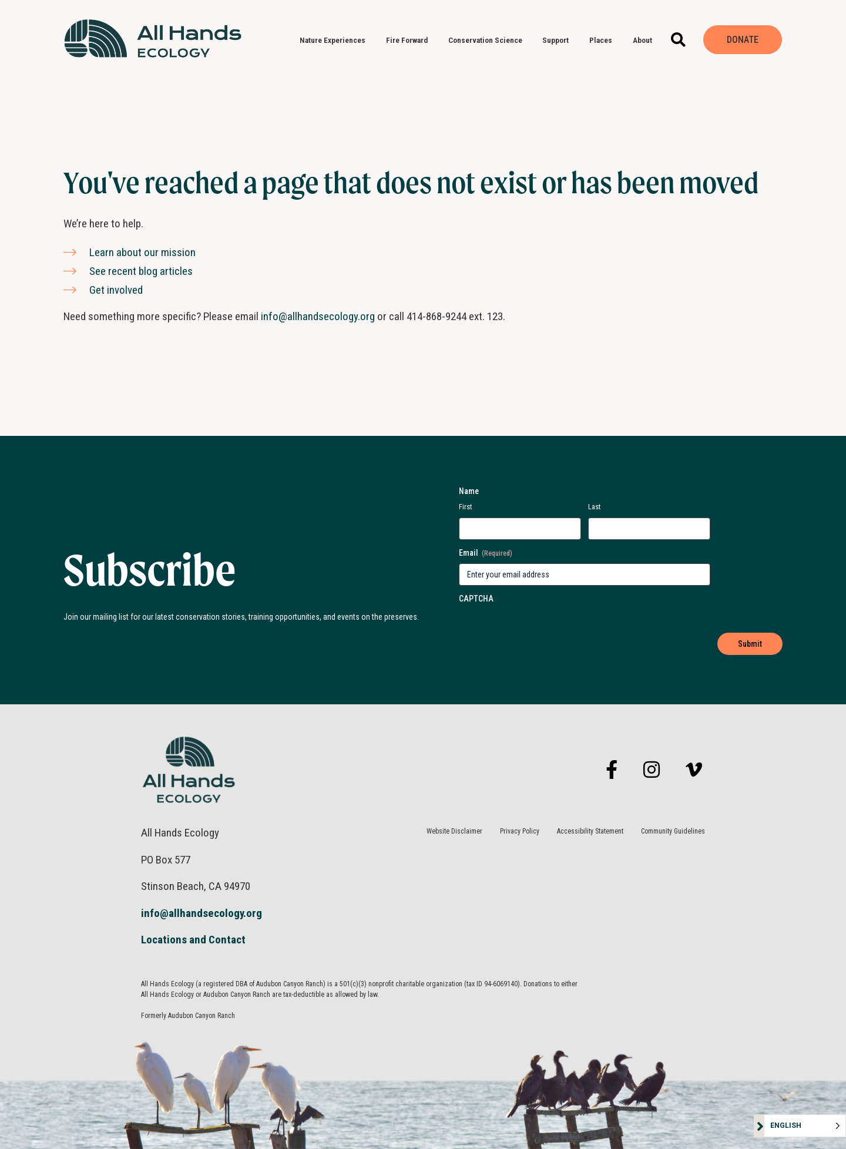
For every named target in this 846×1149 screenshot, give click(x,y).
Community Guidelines (673, 831)
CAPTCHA (476, 598)
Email (485, 553)
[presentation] (521, 625)
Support (558, 40)
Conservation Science (488, 40)
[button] (678, 39)
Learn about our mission (142, 252)
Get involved (116, 290)
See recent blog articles (141, 271)
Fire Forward (410, 40)
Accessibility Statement (590, 831)
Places (603, 40)
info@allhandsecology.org (318, 316)
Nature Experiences (335, 40)
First (465, 506)
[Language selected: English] (805, 1125)
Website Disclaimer (454, 831)
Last (594, 506)
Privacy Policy (519, 831)
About (645, 40)
